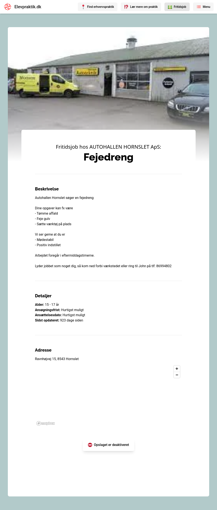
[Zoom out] (177, 375)
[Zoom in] (177, 369)
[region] (108, 395)
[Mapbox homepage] (45, 423)
